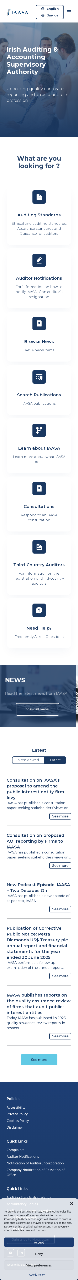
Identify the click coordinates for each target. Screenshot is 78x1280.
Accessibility (16, 1107)
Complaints (15, 1150)
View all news (27, 709)
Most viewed (28, 760)
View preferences (39, 1265)
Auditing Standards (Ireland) (29, 1197)
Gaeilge (52, 15)
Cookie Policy (37, 1274)
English (53, 9)
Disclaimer (15, 1127)
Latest (55, 760)
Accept (39, 1242)
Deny (39, 1254)
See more (60, 816)
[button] (72, 1203)
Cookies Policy (18, 1120)
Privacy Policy (17, 1114)
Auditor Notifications (23, 1156)
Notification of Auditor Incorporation (35, 1163)
